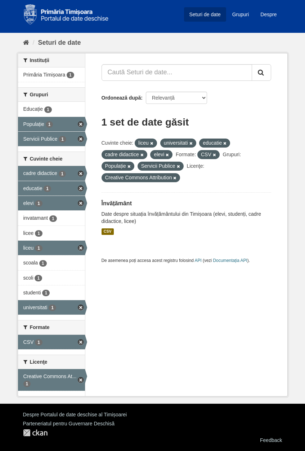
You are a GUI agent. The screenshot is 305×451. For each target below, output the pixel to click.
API (198, 260)
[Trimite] (261, 72)
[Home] (26, 42)
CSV (108, 231)
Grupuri (240, 14)
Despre (268, 14)
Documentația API (230, 260)
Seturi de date (205, 14)
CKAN (35, 433)
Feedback (271, 440)
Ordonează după (121, 98)
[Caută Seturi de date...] (177, 72)
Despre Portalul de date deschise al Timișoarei (75, 414)
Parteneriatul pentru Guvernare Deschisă (69, 423)
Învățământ (117, 203)
